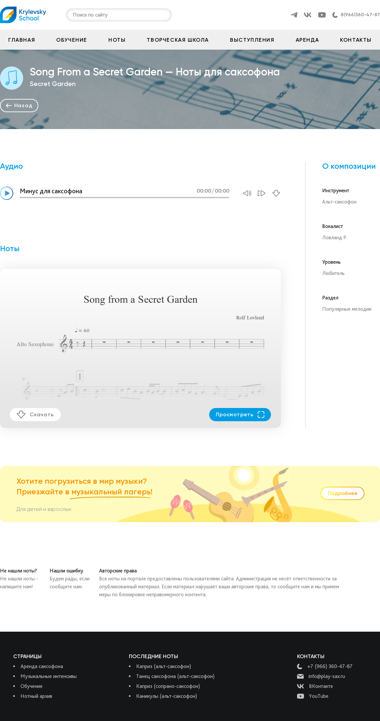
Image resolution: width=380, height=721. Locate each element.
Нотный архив (36, 696)
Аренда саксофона (41, 666)
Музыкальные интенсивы (48, 676)
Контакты (356, 40)
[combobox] (73, 15)
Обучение (71, 40)
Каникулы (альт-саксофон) (166, 696)
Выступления (252, 40)
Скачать (35, 415)
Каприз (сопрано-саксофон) (168, 686)
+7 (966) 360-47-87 (325, 666)
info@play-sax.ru (321, 676)
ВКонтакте (315, 686)
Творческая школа (178, 40)
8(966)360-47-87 (360, 15)
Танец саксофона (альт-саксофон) (175, 676)
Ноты (117, 40)
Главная (21, 40)
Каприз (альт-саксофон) (163, 666)
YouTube (312, 696)
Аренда (307, 40)
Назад (19, 105)
